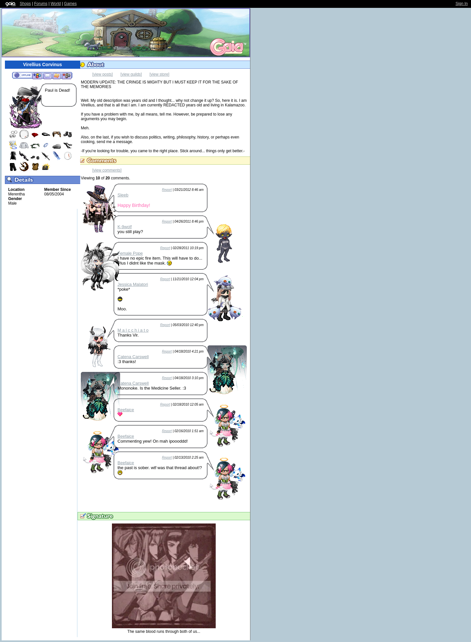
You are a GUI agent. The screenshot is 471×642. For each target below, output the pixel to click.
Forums (40, 3)
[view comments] (106, 170)
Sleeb (123, 195)
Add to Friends (37, 75)
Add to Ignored (66, 75)
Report (167, 190)
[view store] (160, 74)
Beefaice (126, 409)
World (56, 3)
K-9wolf (125, 226)
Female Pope (130, 253)
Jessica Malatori (133, 284)
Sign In (462, 3)
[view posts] (102, 74)
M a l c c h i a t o (133, 330)
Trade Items (56, 75)
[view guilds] (131, 74)
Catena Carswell (133, 356)
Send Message (47, 75)
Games (70, 3)
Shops (25, 3)
